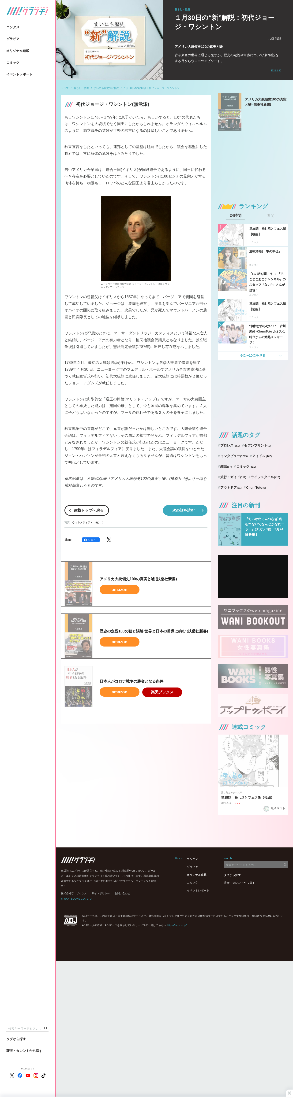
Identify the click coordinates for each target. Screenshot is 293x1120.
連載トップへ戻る (89, 510)
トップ (65, 88)
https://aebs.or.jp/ (177, 925)
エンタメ (12, 27)
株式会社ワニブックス (74, 893)
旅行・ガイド (233, 477)
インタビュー (234, 456)
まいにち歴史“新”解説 (106, 88)
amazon (119, 589)
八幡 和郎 (274, 39)
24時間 (235, 216)
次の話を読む (183, 510)
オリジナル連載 (17, 51)
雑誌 (226, 466)
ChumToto (256, 487)
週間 (270, 216)
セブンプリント (257, 445)
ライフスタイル (265, 477)
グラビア (12, 39)
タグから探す (16, 1039)
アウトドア (231, 487)
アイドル (262, 456)
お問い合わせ (122, 893)
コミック (12, 62)
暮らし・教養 (81, 88)
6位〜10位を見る (253, 355)
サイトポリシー (101, 893)
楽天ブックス (162, 692)
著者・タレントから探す (24, 1051)
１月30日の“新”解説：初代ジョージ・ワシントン (152, 88)
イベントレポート (19, 74)
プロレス (230, 445)
